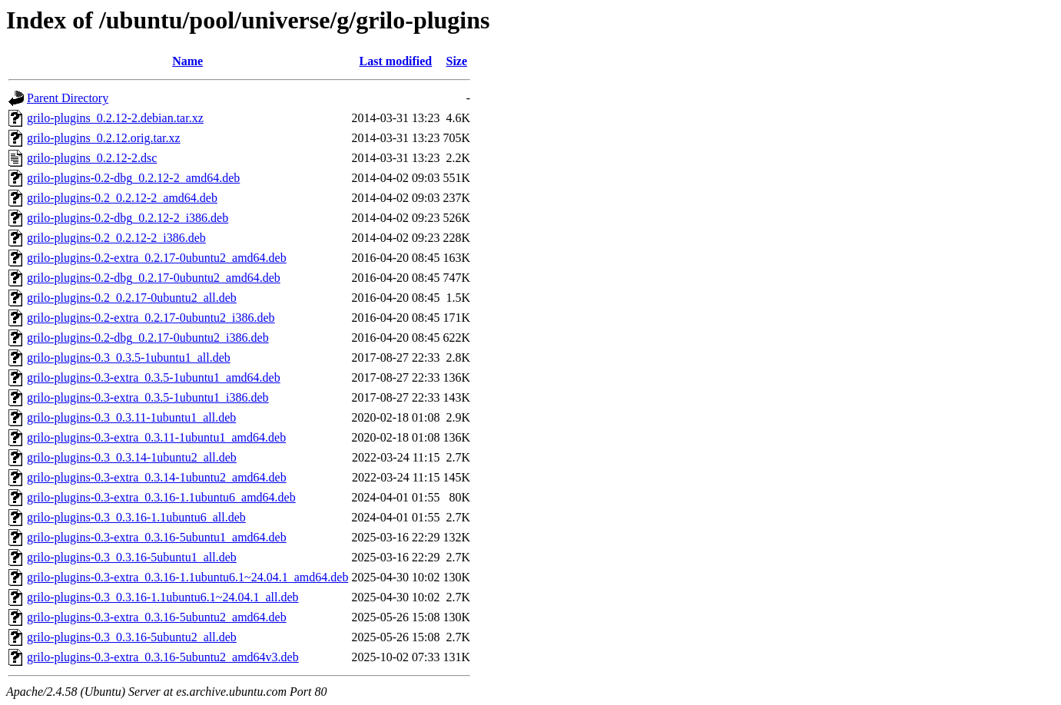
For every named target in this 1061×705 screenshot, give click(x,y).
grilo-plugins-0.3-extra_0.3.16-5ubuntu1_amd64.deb (157, 537)
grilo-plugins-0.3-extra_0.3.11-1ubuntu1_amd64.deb (156, 437)
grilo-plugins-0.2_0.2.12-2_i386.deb (116, 237)
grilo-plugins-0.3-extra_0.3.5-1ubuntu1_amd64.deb (153, 377)
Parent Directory (67, 97)
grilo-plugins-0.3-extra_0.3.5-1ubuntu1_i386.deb (148, 397)
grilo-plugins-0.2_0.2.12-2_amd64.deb (122, 197)
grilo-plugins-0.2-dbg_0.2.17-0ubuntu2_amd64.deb (153, 277)
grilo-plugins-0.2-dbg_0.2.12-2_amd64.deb (133, 177)
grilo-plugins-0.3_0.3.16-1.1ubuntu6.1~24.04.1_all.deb (163, 597)
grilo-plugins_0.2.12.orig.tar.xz (104, 137)
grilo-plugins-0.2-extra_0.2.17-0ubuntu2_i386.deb (151, 317)
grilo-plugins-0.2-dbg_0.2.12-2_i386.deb (127, 217)
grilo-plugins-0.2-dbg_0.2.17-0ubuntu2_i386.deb (148, 337)
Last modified (396, 61)
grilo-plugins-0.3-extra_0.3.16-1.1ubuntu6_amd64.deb (161, 497)
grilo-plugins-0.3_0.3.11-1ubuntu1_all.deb (131, 417)
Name (187, 61)
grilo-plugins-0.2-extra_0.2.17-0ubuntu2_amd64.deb (157, 257)
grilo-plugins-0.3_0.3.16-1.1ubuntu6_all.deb (136, 517)
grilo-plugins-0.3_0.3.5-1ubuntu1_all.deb (128, 357)
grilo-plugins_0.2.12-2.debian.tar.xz (115, 117)
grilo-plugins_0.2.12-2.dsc (92, 157)
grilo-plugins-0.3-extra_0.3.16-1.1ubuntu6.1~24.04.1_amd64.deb (187, 577)
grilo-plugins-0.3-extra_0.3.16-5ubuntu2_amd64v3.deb (163, 657)
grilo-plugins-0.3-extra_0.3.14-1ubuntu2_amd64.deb (157, 477)
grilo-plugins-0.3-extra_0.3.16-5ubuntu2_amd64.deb (157, 617)
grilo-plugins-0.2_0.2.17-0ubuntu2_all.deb (132, 297)
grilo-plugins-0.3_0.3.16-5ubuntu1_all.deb (132, 557)
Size (456, 61)
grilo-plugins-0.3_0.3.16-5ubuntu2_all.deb (132, 637)
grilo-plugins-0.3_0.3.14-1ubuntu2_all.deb (132, 457)
